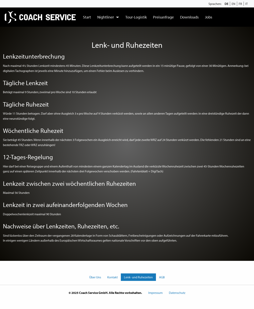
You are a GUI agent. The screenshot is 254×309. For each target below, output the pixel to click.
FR (240, 4)
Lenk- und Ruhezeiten (138, 277)
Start (87, 17)
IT (246, 4)
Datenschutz (177, 293)
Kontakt (112, 277)
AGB (162, 277)
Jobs (208, 17)
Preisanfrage (163, 17)
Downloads (189, 17)
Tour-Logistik (136, 17)
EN (233, 4)
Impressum (155, 293)
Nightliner (105, 17)
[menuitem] (41, 17)
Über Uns (95, 277)
